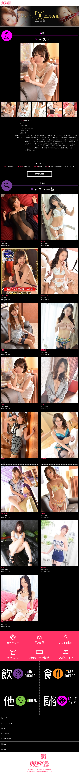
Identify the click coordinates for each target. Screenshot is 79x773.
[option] (39, 72)
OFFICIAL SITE (39, 174)
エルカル (40, 163)
